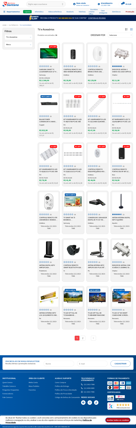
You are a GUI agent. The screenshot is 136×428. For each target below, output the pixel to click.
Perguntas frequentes (10, 390)
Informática (39, 12)
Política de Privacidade (63, 393)
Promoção (130, 12)
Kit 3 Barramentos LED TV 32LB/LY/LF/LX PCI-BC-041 (73, 170)
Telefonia (82, 12)
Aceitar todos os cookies (118, 420)
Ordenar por (98, 35)
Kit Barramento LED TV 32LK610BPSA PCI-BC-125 (121, 120)
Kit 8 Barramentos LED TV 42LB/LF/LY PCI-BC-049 (48, 170)
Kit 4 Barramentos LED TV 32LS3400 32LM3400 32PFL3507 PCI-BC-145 (97, 120)
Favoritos (32, 390)
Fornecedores (7, 393)
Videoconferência (55, 12)
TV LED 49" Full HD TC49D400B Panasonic (96, 314)
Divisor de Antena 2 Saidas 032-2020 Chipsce (121, 70)
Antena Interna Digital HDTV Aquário (121, 218)
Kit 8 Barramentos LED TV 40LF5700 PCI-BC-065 (73, 120)
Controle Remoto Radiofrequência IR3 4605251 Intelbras (96, 170)
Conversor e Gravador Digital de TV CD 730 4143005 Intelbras (97, 218)
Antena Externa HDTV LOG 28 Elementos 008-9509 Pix (48, 314)
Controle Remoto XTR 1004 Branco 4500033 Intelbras (48, 218)
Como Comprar (60, 382)
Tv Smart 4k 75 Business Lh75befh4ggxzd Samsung (70, 218)
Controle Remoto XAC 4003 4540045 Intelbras (73, 70)
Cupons (27, 12)
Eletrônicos (116, 12)
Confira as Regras (97, 18)
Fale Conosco (7, 397)
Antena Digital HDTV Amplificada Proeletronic (47, 266)
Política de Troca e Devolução (66, 390)
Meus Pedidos (34, 386)
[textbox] (46, 4)
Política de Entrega (62, 386)
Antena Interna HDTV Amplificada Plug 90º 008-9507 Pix (96, 266)
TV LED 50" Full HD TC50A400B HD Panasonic (70, 314)
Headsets (70, 12)
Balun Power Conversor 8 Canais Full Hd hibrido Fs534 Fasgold (47, 120)
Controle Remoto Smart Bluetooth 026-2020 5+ (72, 266)
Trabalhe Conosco (9, 386)
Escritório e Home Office (93, 11)
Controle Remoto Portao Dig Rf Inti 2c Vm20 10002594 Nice (120, 170)
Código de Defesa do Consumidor (67, 397)
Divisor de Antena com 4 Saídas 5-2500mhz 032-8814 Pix (121, 266)
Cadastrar (120, 364)
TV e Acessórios (26, 25)
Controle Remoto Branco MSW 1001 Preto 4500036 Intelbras (95, 70)
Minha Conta (33, 382)
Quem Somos (7, 382)
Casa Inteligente (103, 11)
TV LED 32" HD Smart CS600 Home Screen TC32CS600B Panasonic (121, 314)
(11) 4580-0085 (87, 388)
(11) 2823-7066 (87, 384)
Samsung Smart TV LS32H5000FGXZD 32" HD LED (48, 70)
